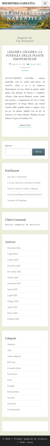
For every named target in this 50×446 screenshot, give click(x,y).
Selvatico (11, 397)
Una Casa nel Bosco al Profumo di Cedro (24, 194)
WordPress (42, 439)
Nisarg (30, 442)
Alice (9, 350)
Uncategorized (13, 409)
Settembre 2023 (14, 283)
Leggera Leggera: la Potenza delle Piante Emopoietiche (25, 55)
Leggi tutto (25, 125)
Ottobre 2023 (12, 277)
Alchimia (11, 344)
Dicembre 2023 (13, 265)
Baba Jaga (11, 362)
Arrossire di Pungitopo (17, 200)
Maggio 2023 (12, 301)
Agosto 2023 (12, 289)
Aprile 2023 (12, 307)
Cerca (8, 146)
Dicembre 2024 (13, 248)
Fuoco (9, 380)
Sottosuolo (11, 403)
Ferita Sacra (12, 374)
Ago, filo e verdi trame (17, 177)
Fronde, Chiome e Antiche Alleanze (22, 188)
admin (33, 64)
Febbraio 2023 (13, 319)
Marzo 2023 (12, 313)
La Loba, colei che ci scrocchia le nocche (24, 182)
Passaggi (10, 386)
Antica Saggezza (14, 356)
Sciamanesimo (13, 391)
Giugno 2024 (12, 259)
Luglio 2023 (12, 295)
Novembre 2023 (14, 271)
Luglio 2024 (12, 254)
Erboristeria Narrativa (18, 3)
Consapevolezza (14, 368)
